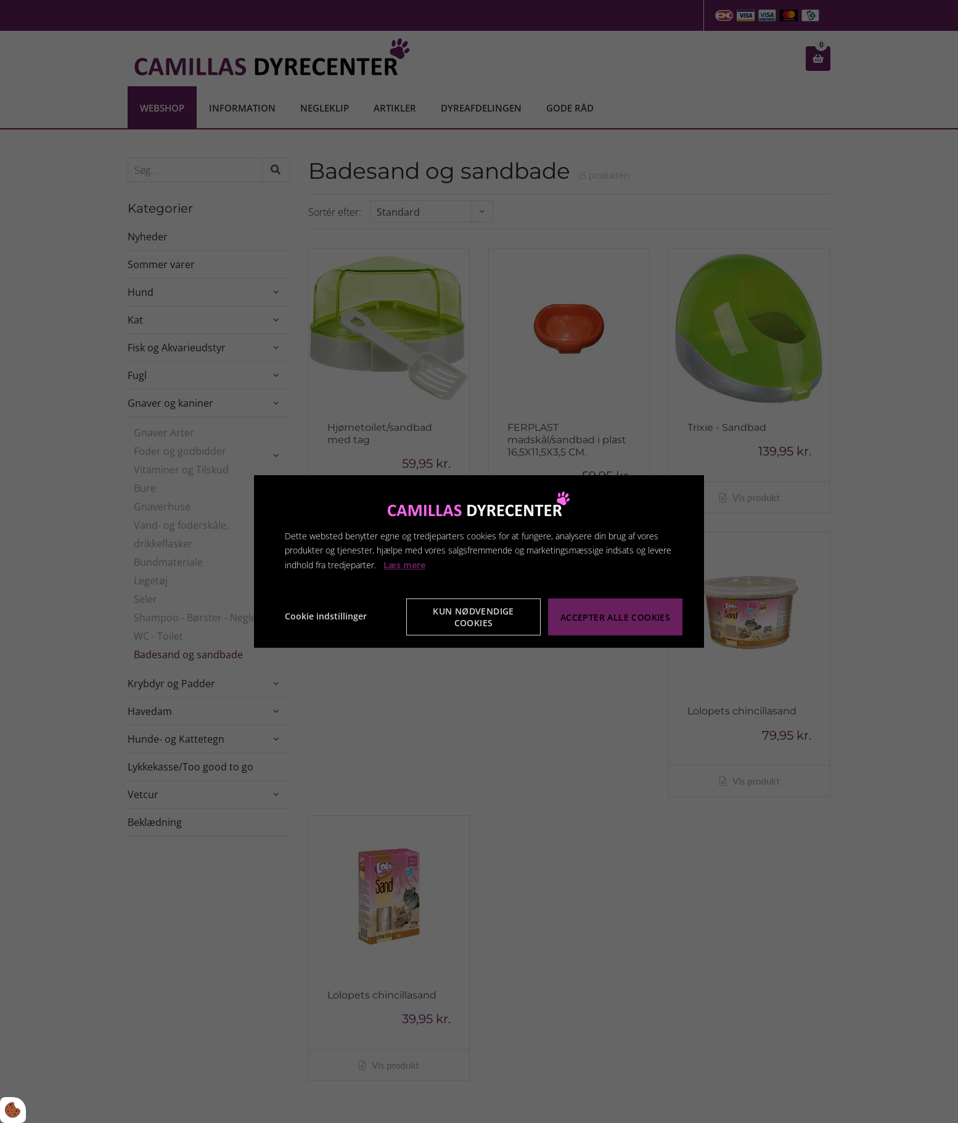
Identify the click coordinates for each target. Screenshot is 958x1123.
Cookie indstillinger (326, 616)
